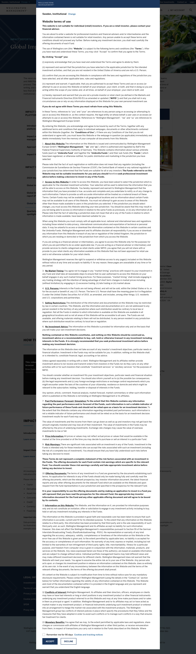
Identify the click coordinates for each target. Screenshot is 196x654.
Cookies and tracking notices (88, 634)
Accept (50, 641)
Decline (68, 641)
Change (72, 14)
